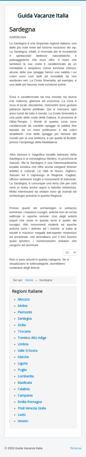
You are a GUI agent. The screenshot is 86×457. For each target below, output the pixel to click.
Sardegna (25, 318)
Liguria (23, 363)
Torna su (75, 448)
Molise (23, 306)
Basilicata (25, 382)
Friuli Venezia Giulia (32, 408)
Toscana (24, 331)
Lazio (22, 414)
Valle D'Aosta (27, 350)
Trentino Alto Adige (32, 338)
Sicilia (22, 325)
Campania (25, 395)
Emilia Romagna (30, 402)
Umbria (23, 344)
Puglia (22, 370)
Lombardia (26, 376)
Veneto (23, 421)
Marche (23, 357)
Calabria (24, 389)
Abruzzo (24, 299)
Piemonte (25, 312)
